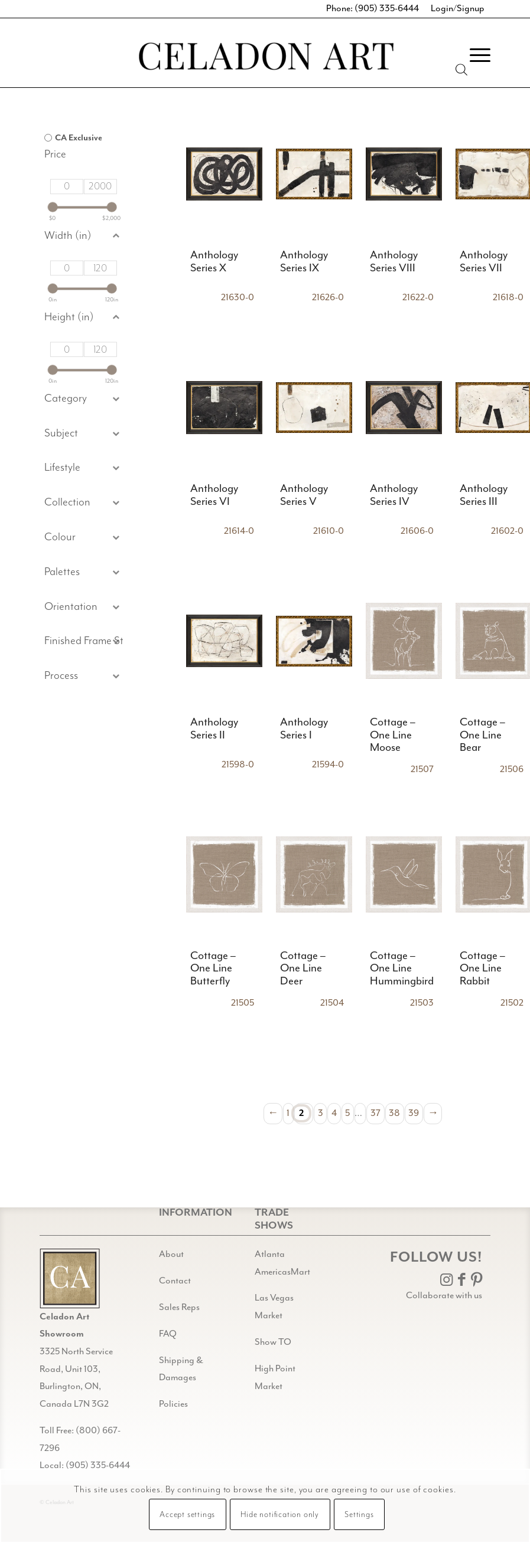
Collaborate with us (444, 1295)
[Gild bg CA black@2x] (70, 1278)
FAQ (168, 1334)
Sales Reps (179, 1307)
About (171, 1254)
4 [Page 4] (334, 1113)
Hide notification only (279, 1514)
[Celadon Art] (265, 58)
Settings (358, 1514)
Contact (175, 1280)
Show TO (273, 1342)
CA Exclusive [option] (78, 138)
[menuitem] (474, 55)
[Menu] (474, 55)
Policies (173, 1404)
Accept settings (187, 1514)
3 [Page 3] (320, 1113)
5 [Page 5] (347, 1113)
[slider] (53, 207)
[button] (83, 433)
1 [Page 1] (288, 1113)
